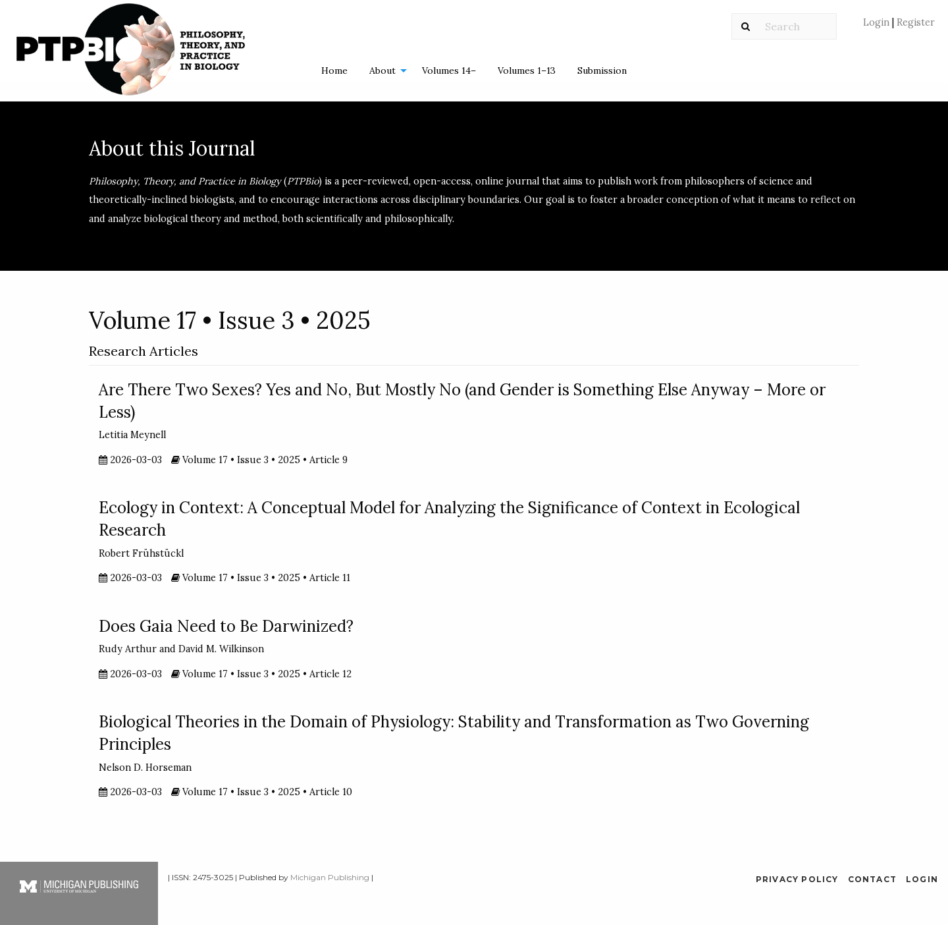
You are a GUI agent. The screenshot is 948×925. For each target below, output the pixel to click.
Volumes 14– (449, 70)
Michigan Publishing (329, 877)
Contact (872, 879)
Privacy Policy (797, 879)
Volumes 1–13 (527, 70)
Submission (602, 70)
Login (877, 22)
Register (914, 22)
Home (334, 70)
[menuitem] (899, 27)
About (382, 70)
